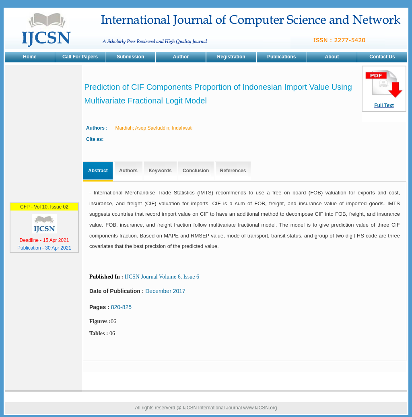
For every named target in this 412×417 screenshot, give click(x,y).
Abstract (98, 170)
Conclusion (196, 170)
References (233, 170)
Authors (128, 170)
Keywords (159, 170)
